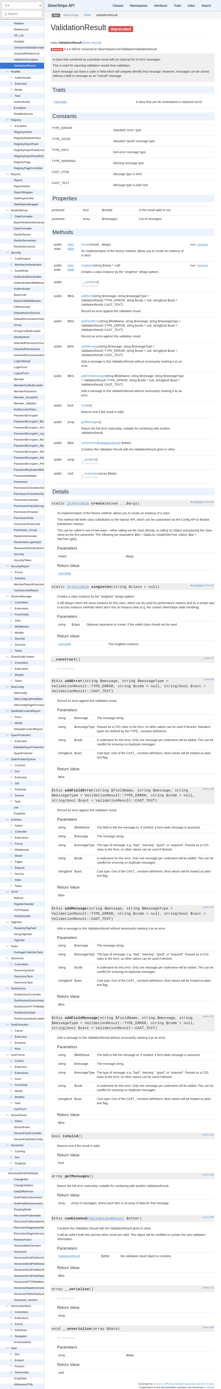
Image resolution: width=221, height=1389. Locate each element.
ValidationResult (25, 65)
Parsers (19, 1366)
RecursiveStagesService (29, 1233)
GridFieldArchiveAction (28, 1197)
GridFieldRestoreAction (28, 1203)
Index (191, 5)
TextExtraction (19, 1024)
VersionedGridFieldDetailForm (32, 1263)
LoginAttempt (22, 361)
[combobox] (22, 13)
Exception (20, 107)
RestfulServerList (24, 246)
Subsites (20, 578)
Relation (19, 23)
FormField (21, 1085)
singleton (87, 265)
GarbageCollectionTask (28, 952)
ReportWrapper (23, 192)
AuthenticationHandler (27, 276)
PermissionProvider (26, 512)
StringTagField (23, 934)
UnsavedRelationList (26, 53)
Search (206, 5)
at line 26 (209, 502)
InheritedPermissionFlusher (31, 343)
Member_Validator (25, 403)
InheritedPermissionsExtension (33, 355)
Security (16, 252)
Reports (16, 174)
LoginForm (20, 367)
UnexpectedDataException (30, 47)
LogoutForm (21, 373)
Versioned (17, 1145)
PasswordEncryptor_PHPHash (33, 463)
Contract (20, 765)
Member (19, 379)
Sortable (19, 41)
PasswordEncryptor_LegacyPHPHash (37, 433)
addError (87, 296)
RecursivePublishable (27, 1215)
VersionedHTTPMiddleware (31, 1281)
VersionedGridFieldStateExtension (35, 1275)
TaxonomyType (23, 982)
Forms (19, 572)
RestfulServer (19, 210)
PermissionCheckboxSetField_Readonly (39, 493)
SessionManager (21, 596)
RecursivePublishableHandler (32, 1221)
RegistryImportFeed (26, 144)
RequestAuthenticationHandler (33, 548)
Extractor (20, 1042)
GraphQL (20, 1163)
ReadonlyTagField (25, 928)
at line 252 (208, 1174)
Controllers (21, 602)
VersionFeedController (28, 1133)
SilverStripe (71, 15)
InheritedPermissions (27, 349)
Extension (21, 83)
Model (18, 89)
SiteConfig (17, 686)
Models (19, 632)
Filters (18, 1121)
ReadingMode (22, 1209)
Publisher (20, 789)
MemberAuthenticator (28, 264)
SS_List (19, 35)
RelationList (21, 29)
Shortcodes (22, 1372)
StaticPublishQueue (23, 759)
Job (17, 783)
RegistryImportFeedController (32, 150)
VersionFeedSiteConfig (28, 1139)
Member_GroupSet (26, 397)
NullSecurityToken (25, 409)
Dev (17, 771)
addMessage (89, 346)
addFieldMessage (93, 376)
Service (19, 795)
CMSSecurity (22, 306)
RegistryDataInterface (27, 138)
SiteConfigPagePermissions (31, 705)
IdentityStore (22, 337)
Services (20, 644)
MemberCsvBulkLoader (28, 385)
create (85, 244)
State (18, 879)
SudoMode (21, 270)
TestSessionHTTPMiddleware (32, 1006)
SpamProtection (21, 735)
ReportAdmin (22, 186)
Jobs (18, 620)
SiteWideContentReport (25, 711)
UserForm (20, 1109)
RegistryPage (22, 162)
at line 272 (208, 1287)
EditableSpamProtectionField (32, 747)
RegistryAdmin (23, 132)
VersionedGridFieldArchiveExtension (36, 1257)
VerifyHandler (22, 916)
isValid (85, 405)
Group (18, 325)
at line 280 (208, 1327)
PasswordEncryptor (26, 415)
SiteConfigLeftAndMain (28, 699)
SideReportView (24, 198)
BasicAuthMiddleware (27, 300)
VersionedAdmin (21, 1306)
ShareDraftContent (22, 656)
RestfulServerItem (25, 240)
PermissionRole (23, 518)
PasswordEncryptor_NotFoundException (39, 457)
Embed (19, 1360)
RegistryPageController (28, 168)
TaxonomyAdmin (24, 970)
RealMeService (23, 113)
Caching (20, 1151)
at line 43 (209, 585)
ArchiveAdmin (22, 1342)
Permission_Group (25, 530)
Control (19, 1060)
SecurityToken (23, 560)
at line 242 (208, 1134)
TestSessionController (27, 994)
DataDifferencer (23, 1191)
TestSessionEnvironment (29, 1000)
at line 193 (208, 1016)
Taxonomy (17, 958)
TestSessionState (24, 1012)
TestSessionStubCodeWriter (31, 1018)
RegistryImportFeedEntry (29, 156)
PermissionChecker (26, 499)
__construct (89, 282)
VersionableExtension (27, 1245)
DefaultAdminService (27, 313)
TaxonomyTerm (23, 976)
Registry (16, 119)
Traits (177, 5)
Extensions (21, 608)
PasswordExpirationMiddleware (33, 469)
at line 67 (209, 658)
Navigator (21, 1336)
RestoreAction (23, 1239)
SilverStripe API (61, 5)
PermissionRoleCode (27, 524)
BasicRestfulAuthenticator (30, 222)
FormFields (22, 614)
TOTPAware (21, 910)
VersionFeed (19, 1115)
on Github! (209, 1387)
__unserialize (90, 473)
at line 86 (209, 679)
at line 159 (208, 907)
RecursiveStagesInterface (30, 1227)
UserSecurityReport (26, 590)
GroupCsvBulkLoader (27, 331)
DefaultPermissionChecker (30, 319)
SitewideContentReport (28, 729)
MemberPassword (25, 391)
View (14, 1348)
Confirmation (23, 258)
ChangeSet (21, 1179)
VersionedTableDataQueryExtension (36, 1294)
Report (18, 180)
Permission (21, 481)
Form (18, 717)
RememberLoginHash (27, 542)
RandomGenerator (25, 536)
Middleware (22, 626)
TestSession (18, 988)
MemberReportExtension (29, 584)
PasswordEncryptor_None (30, 451)
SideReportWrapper (26, 204)
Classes (118, 5)
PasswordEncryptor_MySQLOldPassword (40, 439)
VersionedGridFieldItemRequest (34, 1269)
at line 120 (208, 789)
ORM (87, 15)
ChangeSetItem (23, 1185)
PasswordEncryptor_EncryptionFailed (37, 427)
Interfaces (21, 1330)
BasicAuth (20, 294)
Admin (19, 825)
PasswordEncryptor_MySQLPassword (37, 445)
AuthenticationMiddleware (30, 282)
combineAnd (89, 443)
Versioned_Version (25, 1300)
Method (18, 898)
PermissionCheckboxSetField (32, 487)
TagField (16, 922)
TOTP (14, 892)
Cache (19, 1030)
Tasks (18, 650)
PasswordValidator (25, 475)
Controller (21, 831)
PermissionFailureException (31, 506)
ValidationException (26, 59)
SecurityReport (20, 566)
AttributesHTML (23, 1384)
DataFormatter (24, 216)
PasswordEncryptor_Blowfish (32, 421)
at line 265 (208, 1217)
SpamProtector (23, 753)
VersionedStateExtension (29, 1287)
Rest (18, 1048)
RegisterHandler (24, 904)
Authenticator (23, 77)
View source (92, 42)
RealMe (16, 71)
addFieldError (90, 321)
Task (18, 95)
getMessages (90, 422)
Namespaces (139, 5)
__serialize (88, 459)
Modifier (20, 1097)
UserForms (18, 1054)
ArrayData (20, 1378)
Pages (19, 861)
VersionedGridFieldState (23, 1173)
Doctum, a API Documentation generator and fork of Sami (183, 1384)
